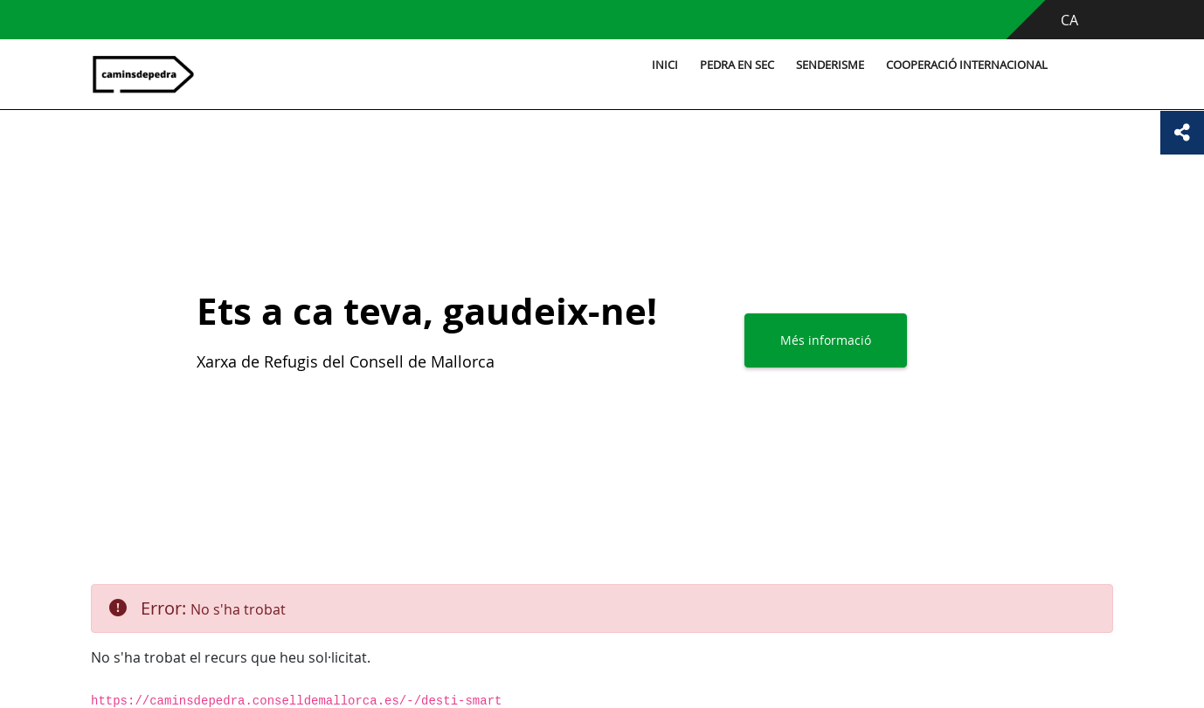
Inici (665, 65)
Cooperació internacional (967, 65)
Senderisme (830, 65)
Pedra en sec (737, 65)
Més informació (825, 340)
